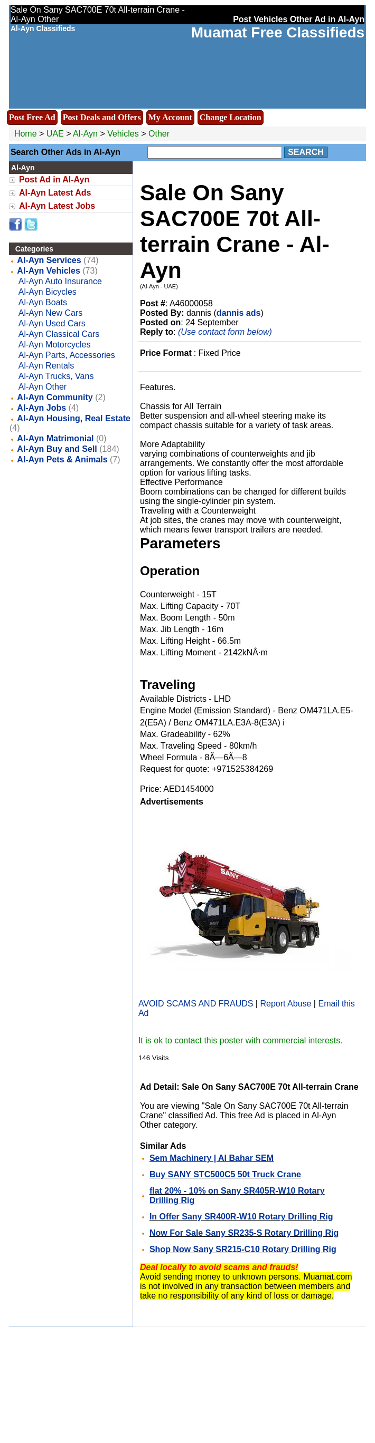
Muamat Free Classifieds (277, 32)
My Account (170, 117)
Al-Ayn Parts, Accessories (66, 355)
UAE (55, 133)
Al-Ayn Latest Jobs (57, 205)
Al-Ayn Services (49, 260)
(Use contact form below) (225, 331)
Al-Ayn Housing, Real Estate (73, 418)
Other (159, 133)
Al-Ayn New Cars (50, 312)
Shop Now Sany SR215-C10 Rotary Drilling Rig (242, 1249)
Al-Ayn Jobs (41, 407)
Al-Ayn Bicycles (47, 291)
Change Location (230, 117)
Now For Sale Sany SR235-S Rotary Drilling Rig (244, 1232)
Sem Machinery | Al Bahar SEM (211, 1158)
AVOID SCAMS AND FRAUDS (196, 1003)
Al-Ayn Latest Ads (55, 192)
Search (306, 152)
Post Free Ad (32, 117)
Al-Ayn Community (54, 397)
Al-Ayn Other (42, 386)
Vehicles (123, 133)
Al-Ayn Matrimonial (55, 438)
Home (25, 133)
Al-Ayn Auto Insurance (60, 281)
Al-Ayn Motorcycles (54, 344)
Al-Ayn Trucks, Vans (56, 376)
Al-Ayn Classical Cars (59, 334)
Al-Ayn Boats (42, 302)
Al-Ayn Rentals (46, 365)
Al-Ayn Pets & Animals (62, 459)
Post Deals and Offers (102, 117)
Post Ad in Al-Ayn (54, 179)
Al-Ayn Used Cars (52, 323)
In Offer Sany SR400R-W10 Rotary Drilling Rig (241, 1216)
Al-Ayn (86, 133)
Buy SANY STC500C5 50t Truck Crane (225, 1174)
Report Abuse (285, 1003)
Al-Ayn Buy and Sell (57, 448)
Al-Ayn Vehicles (48, 270)
